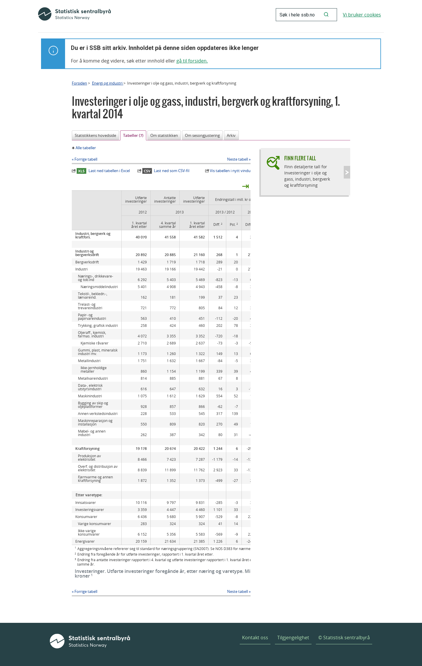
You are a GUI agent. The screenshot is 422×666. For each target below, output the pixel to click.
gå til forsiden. (192, 61)
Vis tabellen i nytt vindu (230, 170)
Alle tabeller (86, 147)
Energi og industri (107, 83)
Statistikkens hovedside (95, 135)
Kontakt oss (255, 637)
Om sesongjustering (202, 135)
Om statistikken (164, 135)
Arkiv (231, 135)
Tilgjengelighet (293, 637)
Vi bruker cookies (362, 14)
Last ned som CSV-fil (166, 171)
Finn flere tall (300, 158)
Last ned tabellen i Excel (103, 171)
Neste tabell (237, 159)
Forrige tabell (85, 159)
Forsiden (79, 83)
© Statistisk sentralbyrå (344, 637)
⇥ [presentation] (245, 185)
